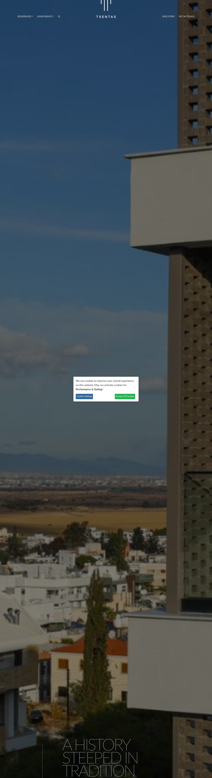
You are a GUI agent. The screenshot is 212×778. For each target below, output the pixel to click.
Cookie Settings (84, 396)
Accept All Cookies (125, 396)
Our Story (168, 16)
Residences (24, 16)
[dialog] (106, 389)
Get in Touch (186, 16)
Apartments (44, 16)
